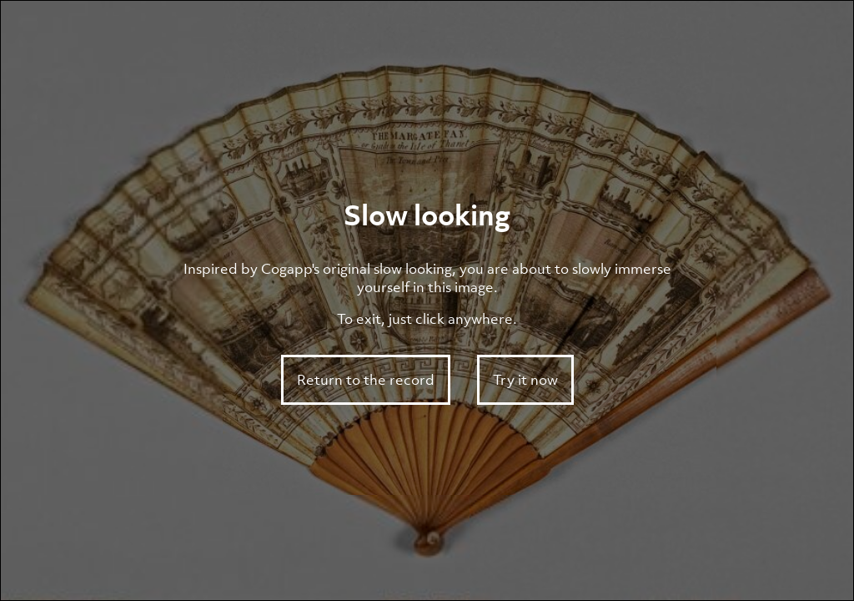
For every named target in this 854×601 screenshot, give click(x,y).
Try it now (525, 380)
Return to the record (366, 380)
